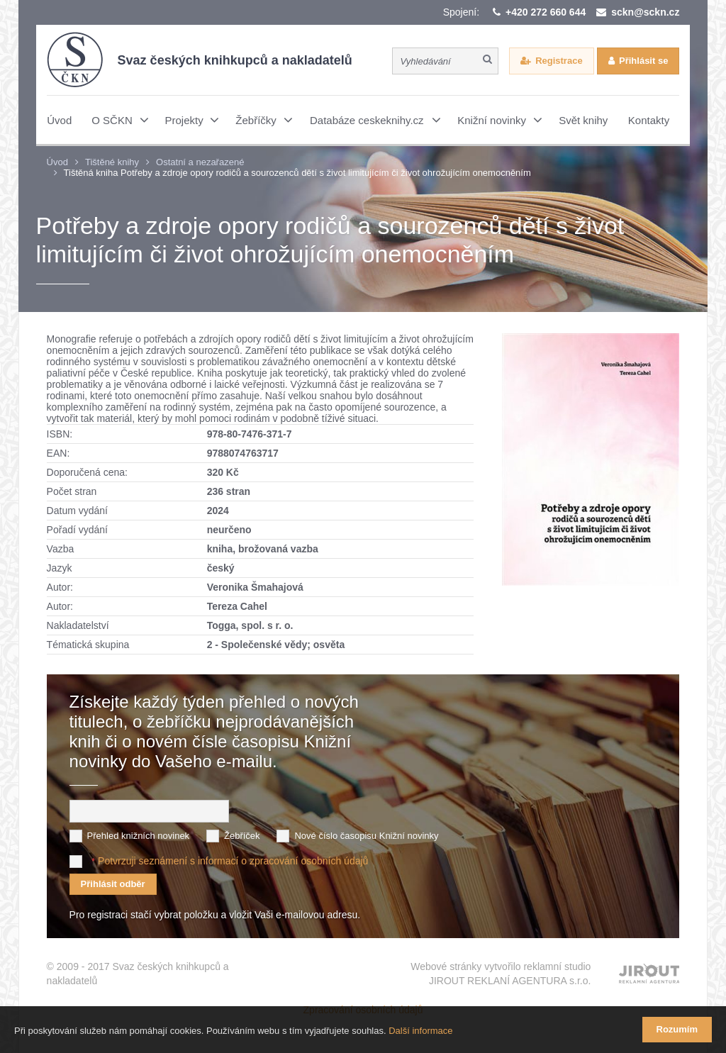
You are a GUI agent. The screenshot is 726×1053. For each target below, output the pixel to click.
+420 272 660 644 (546, 12)
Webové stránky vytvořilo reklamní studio (501, 974)
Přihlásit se (643, 60)
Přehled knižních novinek (138, 835)
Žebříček (242, 835)
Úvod (57, 162)
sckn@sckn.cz (645, 12)
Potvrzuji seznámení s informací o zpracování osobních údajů (233, 861)
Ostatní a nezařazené (200, 162)
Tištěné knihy (112, 162)
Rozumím (677, 1029)
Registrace (558, 60)
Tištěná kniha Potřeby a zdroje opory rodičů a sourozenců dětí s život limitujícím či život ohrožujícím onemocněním (297, 172)
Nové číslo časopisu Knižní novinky (366, 835)
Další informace (420, 1030)
